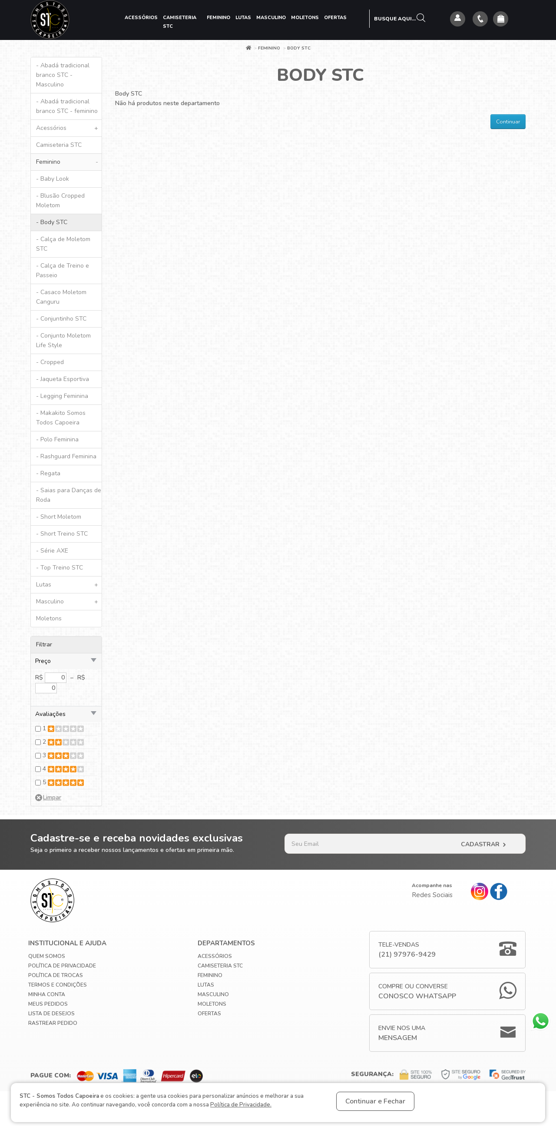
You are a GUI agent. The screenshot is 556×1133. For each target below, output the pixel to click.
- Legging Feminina (62, 396)
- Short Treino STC (62, 534)
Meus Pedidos (48, 1003)
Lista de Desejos (51, 1013)
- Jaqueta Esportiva (62, 379)
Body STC (299, 48)
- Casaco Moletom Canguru (61, 297)
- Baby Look (52, 179)
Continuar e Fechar (375, 1101)
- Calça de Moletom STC (63, 244)
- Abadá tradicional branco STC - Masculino (62, 75)
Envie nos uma (401, 1033)
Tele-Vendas (407, 950)
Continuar (508, 121)
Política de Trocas (55, 975)
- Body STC (51, 222)
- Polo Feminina (57, 439)
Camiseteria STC (179, 22)
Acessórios (141, 17)
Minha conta (46, 994)
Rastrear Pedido (52, 1023)
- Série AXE (52, 551)
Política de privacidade (62, 965)
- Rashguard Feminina (66, 456)
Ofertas (335, 17)
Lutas (243, 17)
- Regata (48, 473)
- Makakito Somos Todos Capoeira (61, 418)
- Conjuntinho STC (61, 319)
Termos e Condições (57, 984)
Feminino (218, 17)
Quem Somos (46, 956)
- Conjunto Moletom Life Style (63, 340)
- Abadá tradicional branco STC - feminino (67, 106)
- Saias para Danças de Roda (68, 495)
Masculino (271, 17)
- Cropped (50, 362)
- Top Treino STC (59, 567)
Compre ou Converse (417, 991)
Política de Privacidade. (240, 1105)
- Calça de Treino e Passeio (62, 270)
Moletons (305, 17)
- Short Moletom (58, 517)
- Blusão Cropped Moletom (60, 200)
